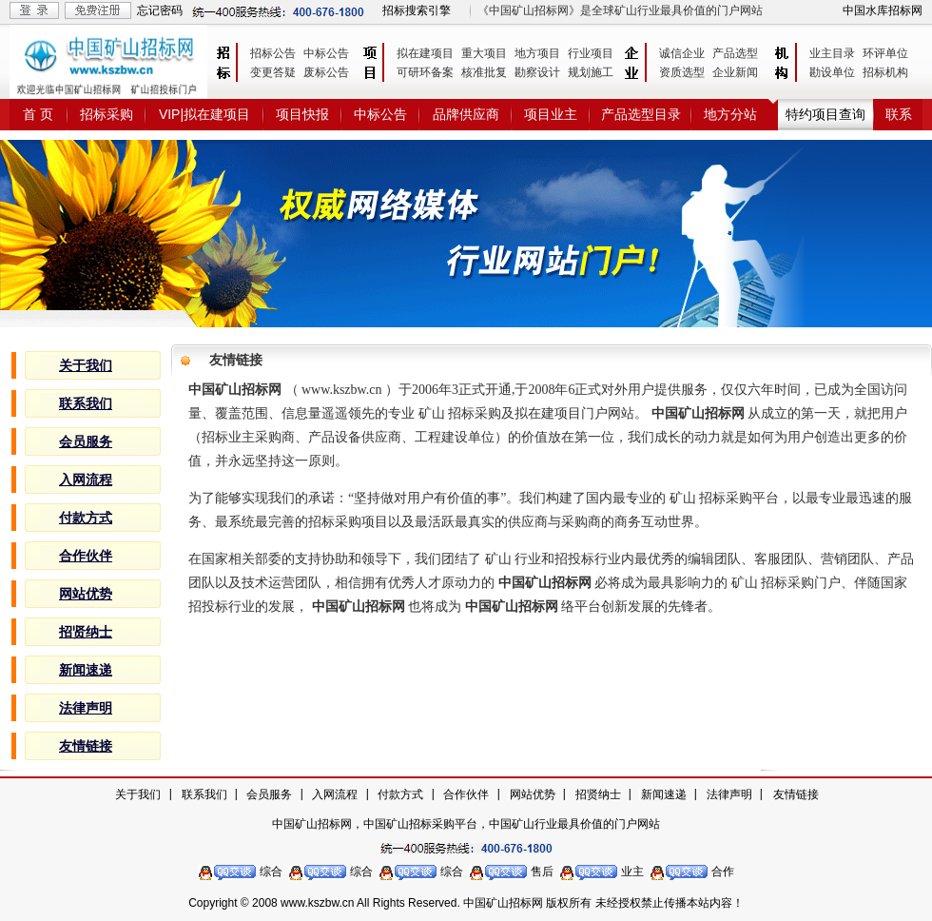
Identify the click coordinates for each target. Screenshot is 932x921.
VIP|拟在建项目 (204, 114)
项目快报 (302, 114)
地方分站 (730, 114)
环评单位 (885, 53)
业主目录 (832, 53)
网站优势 (532, 794)
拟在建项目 (425, 53)
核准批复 (484, 72)
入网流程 (335, 794)
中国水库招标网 (882, 10)
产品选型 (735, 53)
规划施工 (590, 72)
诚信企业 (682, 53)
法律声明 (729, 794)
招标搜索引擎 (416, 10)
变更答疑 (273, 72)
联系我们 (204, 794)
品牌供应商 (466, 114)
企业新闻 (735, 72)
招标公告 (273, 53)
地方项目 (537, 53)
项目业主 (550, 114)
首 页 (38, 114)
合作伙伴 (466, 794)
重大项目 (484, 53)
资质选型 (682, 72)
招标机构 (885, 72)
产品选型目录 (641, 114)
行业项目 (590, 53)
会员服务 (269, 794)
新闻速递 (664, 794)
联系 (898, 114)
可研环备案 (425, 72)
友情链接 (796, 794)
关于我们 (138, 794)
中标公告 (326, 53)
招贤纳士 (598, 794)
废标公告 (326, 72)
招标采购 (106, 114)
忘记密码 (160, 10)
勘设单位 (832, 72)
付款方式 (400, 794)
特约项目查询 (825, 114)
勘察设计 (537, 72)
